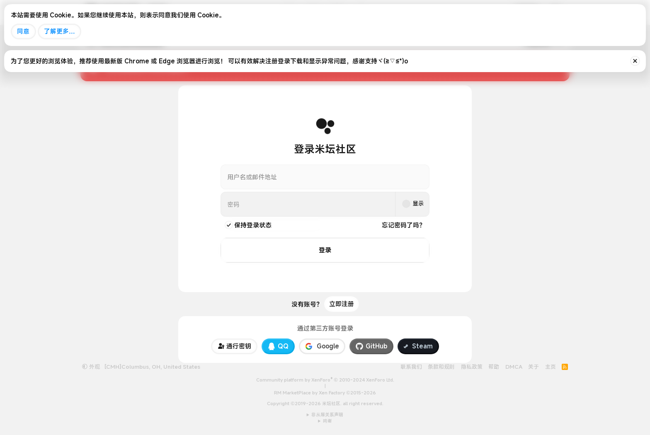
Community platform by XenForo (325, 380)
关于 (533, 366)
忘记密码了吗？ (403, 225)
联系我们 (411, 366)
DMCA (513, 366)
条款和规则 (441, 366)
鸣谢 (327, 421)
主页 (550, 366)
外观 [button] (91, 366)
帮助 (493, 366)
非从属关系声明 (327, 414)
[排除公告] (635, 61)
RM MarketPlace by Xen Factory (325, 392)
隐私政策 (472, 366)
